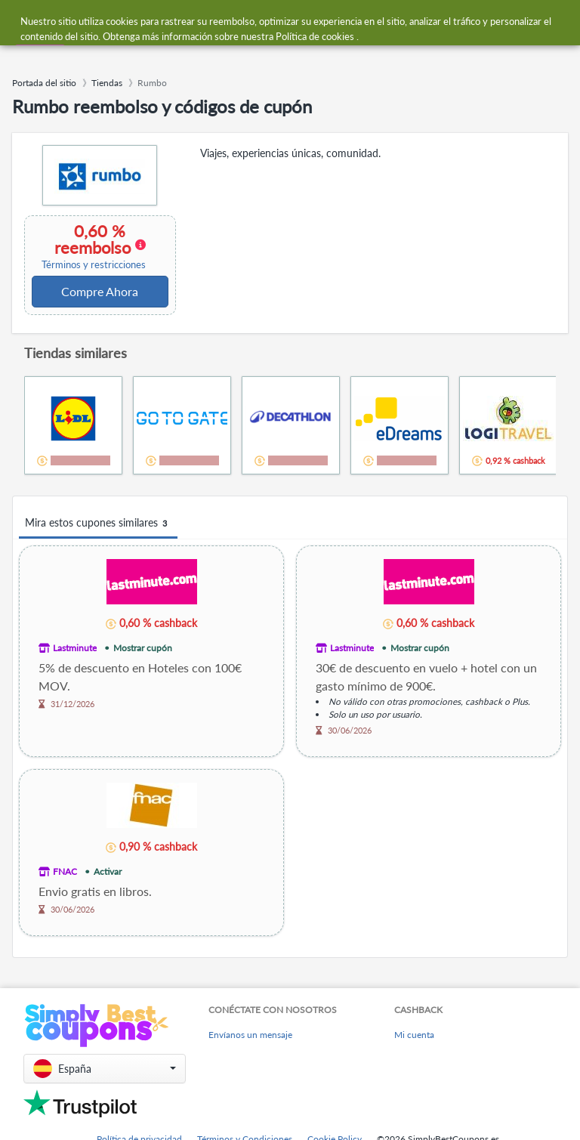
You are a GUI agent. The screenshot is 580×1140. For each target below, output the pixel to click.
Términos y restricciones (94, 265)
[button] (104, 1068)
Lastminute (75, 647)
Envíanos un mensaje (250, 1034)
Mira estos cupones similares (98, 523)
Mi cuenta (414, 1034)
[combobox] (259, 21)
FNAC (65, 871)
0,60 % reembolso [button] (93, 246)
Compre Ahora (99, 291)
